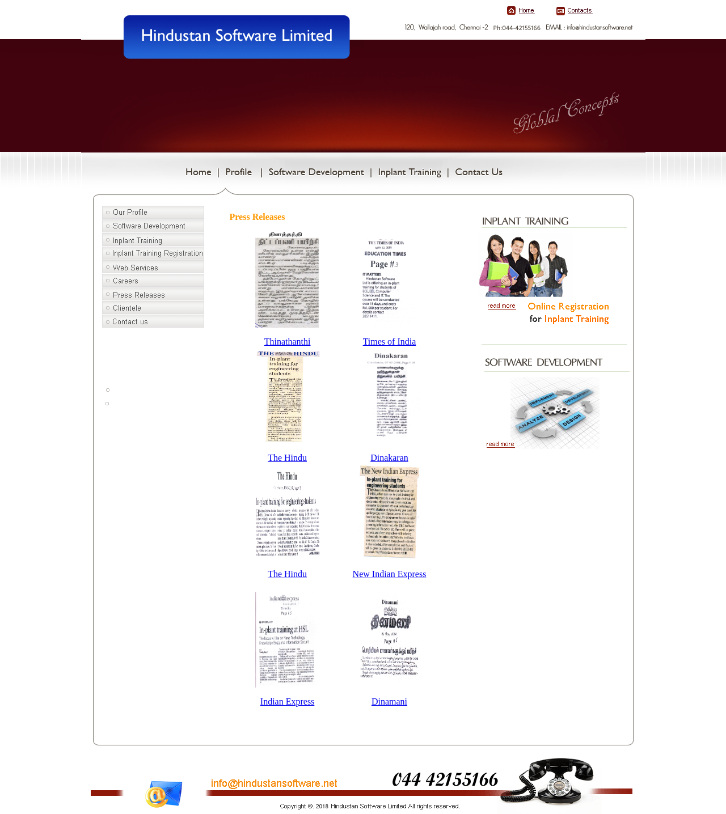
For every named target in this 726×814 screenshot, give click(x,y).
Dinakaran (389, 458)
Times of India (389, 341)
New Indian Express (390, 574)
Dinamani (389, 701)
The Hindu (287, 458)
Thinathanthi (287, 341)
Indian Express (287, 701)
